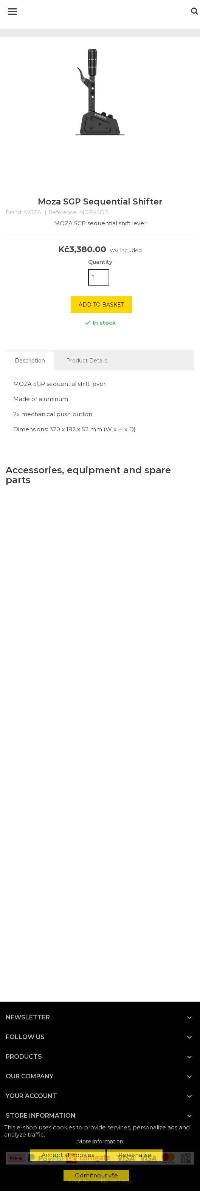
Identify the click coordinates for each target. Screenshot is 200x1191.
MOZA (32, 212)
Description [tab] (30, 360)
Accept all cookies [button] (68, 1154)
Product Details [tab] (86, 360)
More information (100, 1141)
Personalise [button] (134, 1154)
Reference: (63, 212)
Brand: (14, 212)
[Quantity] (98, 277)
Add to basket (101, 304)
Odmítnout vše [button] (96, 1175)
